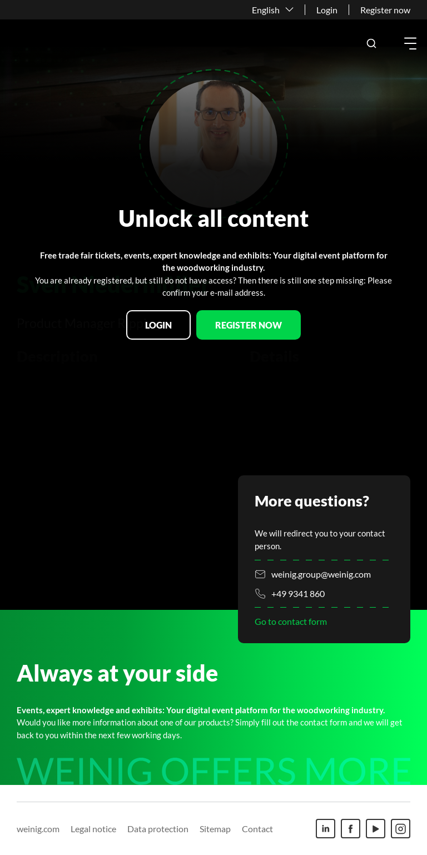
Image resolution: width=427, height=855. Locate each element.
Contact (257, 828)
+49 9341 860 (298, 593)
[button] (371, 43)
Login (326, 9)
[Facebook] (350, 828)
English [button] (266, 9)
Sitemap (215, 828)
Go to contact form (291, 621)
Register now (385, 9)
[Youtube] (375, 828)
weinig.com (38, 828)
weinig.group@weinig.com (321, 574)
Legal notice (93, 828)
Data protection (157, 828)
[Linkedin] (325, 828)
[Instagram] (400, 828)
